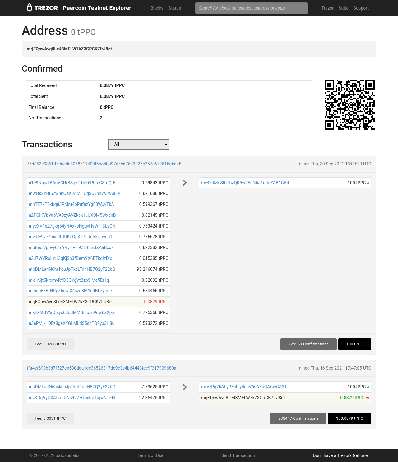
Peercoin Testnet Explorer (97, 8)
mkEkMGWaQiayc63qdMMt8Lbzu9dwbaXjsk (72, 312)
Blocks (157, 8)
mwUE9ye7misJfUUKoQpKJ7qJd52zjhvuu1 (70, 236)
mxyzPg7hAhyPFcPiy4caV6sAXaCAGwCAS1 (244, 386)
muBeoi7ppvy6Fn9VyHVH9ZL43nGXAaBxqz (71, 247)
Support (361, 8)
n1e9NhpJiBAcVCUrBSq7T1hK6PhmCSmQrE (72, 182)
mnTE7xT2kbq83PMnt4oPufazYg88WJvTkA (71, 204)
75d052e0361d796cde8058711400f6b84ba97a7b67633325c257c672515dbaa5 (104, 163)
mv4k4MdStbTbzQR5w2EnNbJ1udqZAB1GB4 (245, 182)
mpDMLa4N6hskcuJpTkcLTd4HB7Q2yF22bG (72, 269)
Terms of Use (150, 455)
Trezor (328, 8)
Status (175, 8)
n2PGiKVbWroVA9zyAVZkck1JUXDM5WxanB (72, 215)
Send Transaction (238, 455)
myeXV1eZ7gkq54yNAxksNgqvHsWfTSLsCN (72, 226)
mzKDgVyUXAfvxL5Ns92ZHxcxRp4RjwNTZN (72, 397)
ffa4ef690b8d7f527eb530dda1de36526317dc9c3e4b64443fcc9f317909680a (101, 368)
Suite (343, 8)
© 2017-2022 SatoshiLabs (54, 455)
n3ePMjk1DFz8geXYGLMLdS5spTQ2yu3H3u (71, 323)
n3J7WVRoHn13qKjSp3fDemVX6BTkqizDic (70, 258)
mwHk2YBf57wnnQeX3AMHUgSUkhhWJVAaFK (74, 193)
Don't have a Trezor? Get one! (341, 455)
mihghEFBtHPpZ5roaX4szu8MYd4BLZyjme (70, 290)
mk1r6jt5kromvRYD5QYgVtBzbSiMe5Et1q (69, 280)
